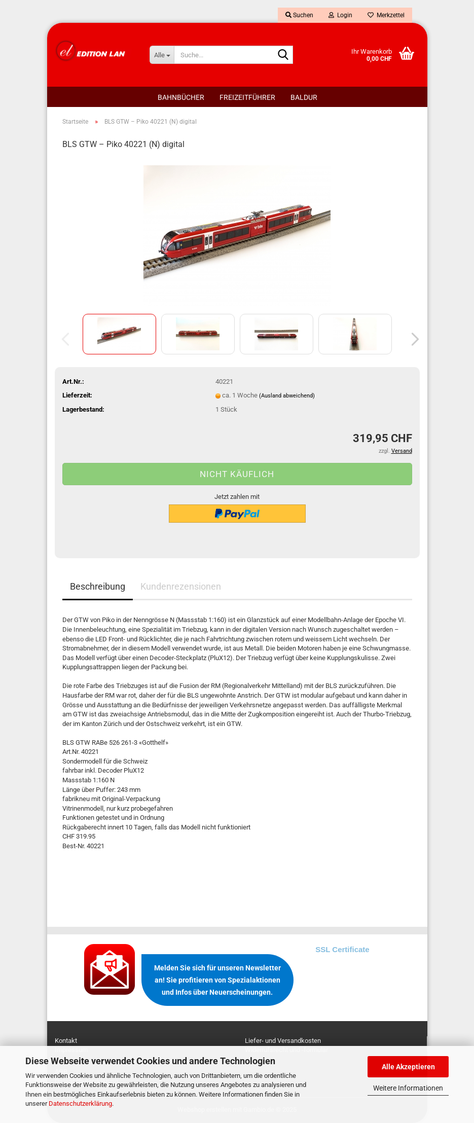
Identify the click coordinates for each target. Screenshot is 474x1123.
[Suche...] (162, 55)
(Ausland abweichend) (287, 395)
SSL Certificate (342, 949)
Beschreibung (97, 586)
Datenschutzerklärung (80, 1103)
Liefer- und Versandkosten (283, 1040)
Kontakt (66, 1040)
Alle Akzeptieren (408, 1067)
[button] (412, 339)
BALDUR (303, 97)
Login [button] (340, 15)
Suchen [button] (299, 15)
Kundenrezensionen (180, 586)
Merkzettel (386, 15)
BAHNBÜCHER (181, 97)
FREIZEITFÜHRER (247, 97)
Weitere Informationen (408, 1088)
